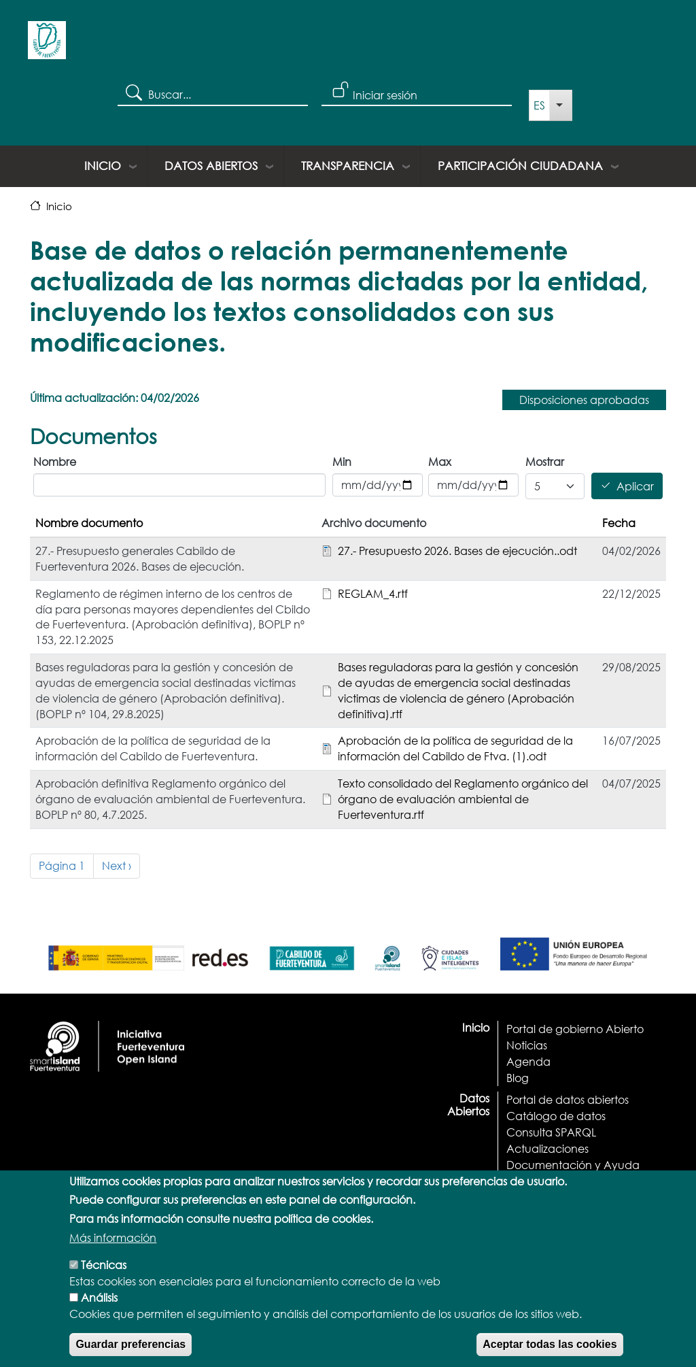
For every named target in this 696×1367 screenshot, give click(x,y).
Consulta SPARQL (551, 1132)
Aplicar (635, 486)
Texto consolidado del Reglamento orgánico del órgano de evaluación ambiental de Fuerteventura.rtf (463, 799)
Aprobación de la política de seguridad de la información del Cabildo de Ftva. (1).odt (455, 748)
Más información (112, 1256)
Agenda (528, 1061)
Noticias (526, 1045)
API (514, 1181)
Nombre (54, 461)
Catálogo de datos (556, 1116)
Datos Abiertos (211, 165)
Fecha (619, 523)
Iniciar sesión (385, 95)
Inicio (102, 165)
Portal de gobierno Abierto (575, 1029)
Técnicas (103, 1284)
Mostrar (544, 461)
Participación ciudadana (520, 165)
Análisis (99, 1316)
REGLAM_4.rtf (373, 593)
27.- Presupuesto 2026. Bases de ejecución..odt (457, 550)
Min (341, 461)
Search (133, 92)
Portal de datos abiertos (567, 1099)
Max (439, 461)
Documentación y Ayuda (573, 1165)
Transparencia (347, 165)
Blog (517, 1077)
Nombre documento (89, 523)
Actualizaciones (547, 1148)
